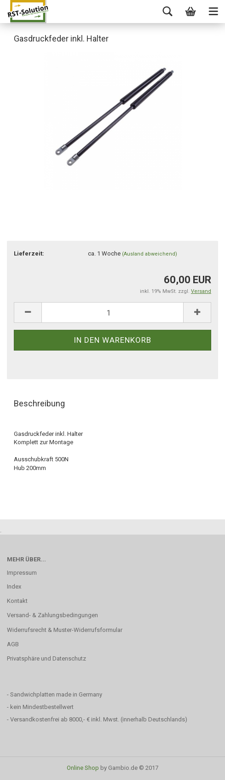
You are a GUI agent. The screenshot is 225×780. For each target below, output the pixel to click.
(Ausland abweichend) (149, 254)
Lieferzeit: (29, 253)
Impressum (22, 572)
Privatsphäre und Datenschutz (46, 658)
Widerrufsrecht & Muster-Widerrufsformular (64, 629)
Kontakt (17, 600)
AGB (13, 644)
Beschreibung (39, 403)
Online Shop (83, 767)
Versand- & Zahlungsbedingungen (52, 615)
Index (14, 586)
